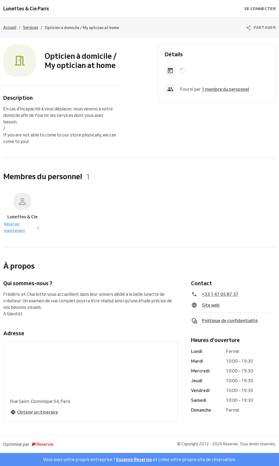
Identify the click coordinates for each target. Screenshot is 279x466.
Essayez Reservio (134, 459)
